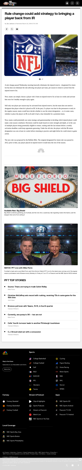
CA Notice (42, 454)
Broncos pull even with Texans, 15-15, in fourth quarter (30, 306)
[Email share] (17, 29)
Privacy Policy (34, 454)
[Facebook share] (7, 29)
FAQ (36, 452)
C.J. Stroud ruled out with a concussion (24, 332)
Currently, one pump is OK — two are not (25, 315)
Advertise (13, 452)
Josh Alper (11, 300)
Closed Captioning (28, 452)
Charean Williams (13, 309)
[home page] (10, 3)
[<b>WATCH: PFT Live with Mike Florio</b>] (41, 244)
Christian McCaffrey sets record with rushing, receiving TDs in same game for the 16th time (42, 296)
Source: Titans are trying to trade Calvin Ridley (27, 287)
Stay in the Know (8, 361)
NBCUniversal (14, 457)
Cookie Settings (51, 454)
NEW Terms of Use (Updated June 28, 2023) (16, 454)
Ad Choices (6, 452)
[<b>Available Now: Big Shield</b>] (41, 187)
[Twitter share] (12, 29)
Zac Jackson (11, 23)
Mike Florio (11, 289)
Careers (19, 452)
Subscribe (7, 369)
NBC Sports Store (44, 452)
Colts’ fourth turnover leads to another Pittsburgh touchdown (34, 323)
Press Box (53, 452)
